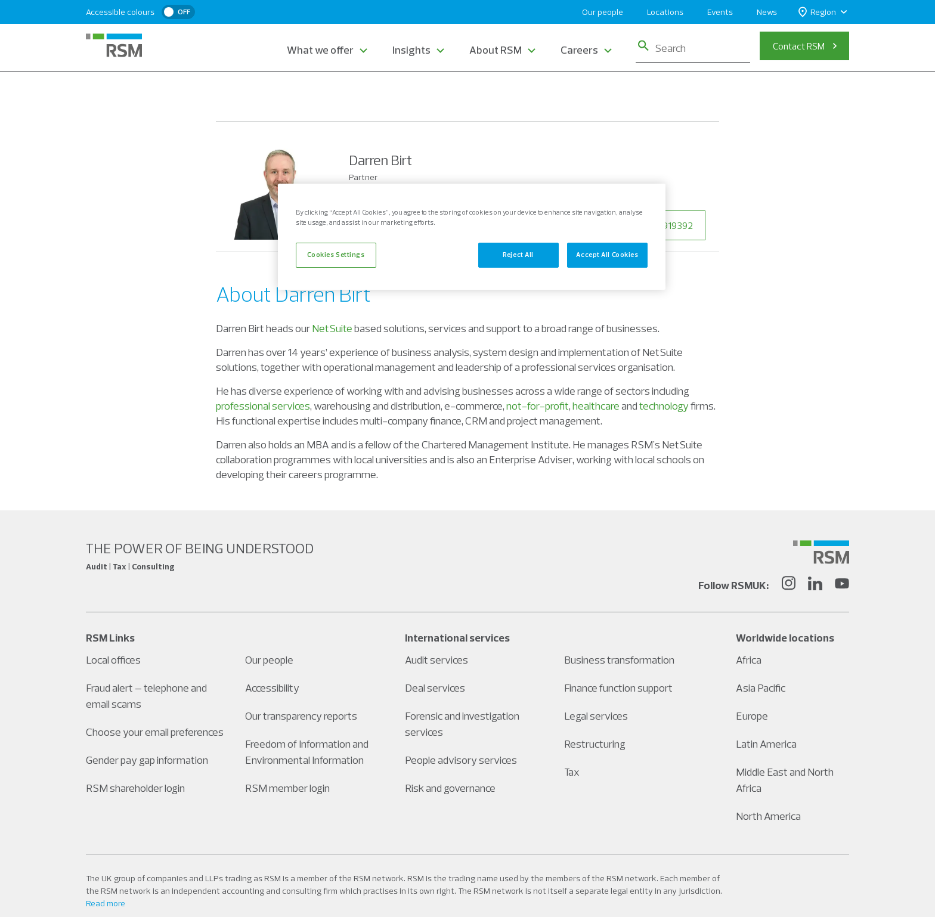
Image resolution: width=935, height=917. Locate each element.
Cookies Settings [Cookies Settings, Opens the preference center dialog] (335, 254)
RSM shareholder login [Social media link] (135, 788)
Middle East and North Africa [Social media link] (785, 780)
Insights (411, 50)
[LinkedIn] (815, 585)
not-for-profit (537, 406)
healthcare (596, 406)
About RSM (495, 50)
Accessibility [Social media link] (272, 688)
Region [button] (817, 12)
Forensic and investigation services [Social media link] (462, 724)
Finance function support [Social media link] (618, 688)
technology (664, 406)
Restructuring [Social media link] (595, 744)
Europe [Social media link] (752, 716)
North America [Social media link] (768, 816)
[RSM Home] (114, 45)
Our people (602, 12)
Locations (665, 12)
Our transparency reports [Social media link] (301, 716)
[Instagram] (788, 585)
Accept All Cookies (607, 254)
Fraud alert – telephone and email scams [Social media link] (146, 696)
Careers (579, 50)
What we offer (320, 50)
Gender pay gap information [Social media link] (147, 760)
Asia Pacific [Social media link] (760, 688)
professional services (263, 406)
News (767, 12)
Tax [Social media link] (572, 772)
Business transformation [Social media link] (619, 660)
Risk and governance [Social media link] (450, 788)
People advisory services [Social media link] (461, 760)
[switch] (178, 12)
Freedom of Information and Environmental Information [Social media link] (307, 752)
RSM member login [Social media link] (287, 788)
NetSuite (332, 328)
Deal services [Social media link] (435, 688)
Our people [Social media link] (269, 660)
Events (720, 12)
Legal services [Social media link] (596, 716)
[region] (471, 237)
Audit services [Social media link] (436, 660)
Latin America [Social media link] (766, 744)
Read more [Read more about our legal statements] (105, 903)
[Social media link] (821, 552)
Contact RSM (799, 46)
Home (228, 94)
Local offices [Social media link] (113, 660)
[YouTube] (842, 585)
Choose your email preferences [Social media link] (155, 732)
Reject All (518, 254)
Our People (280, 94)
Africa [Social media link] (748, 660)
